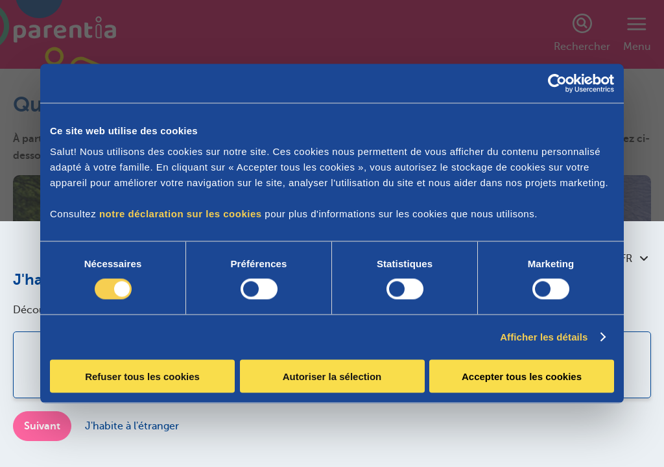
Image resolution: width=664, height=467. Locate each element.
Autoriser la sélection (332, 375)
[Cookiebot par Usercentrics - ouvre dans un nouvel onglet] (557, 83)
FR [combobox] (634, 259)
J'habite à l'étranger (132, 426)
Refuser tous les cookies (142, 375)
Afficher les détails (543, 336)
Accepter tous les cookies (522, 375)
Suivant (42, 426)
